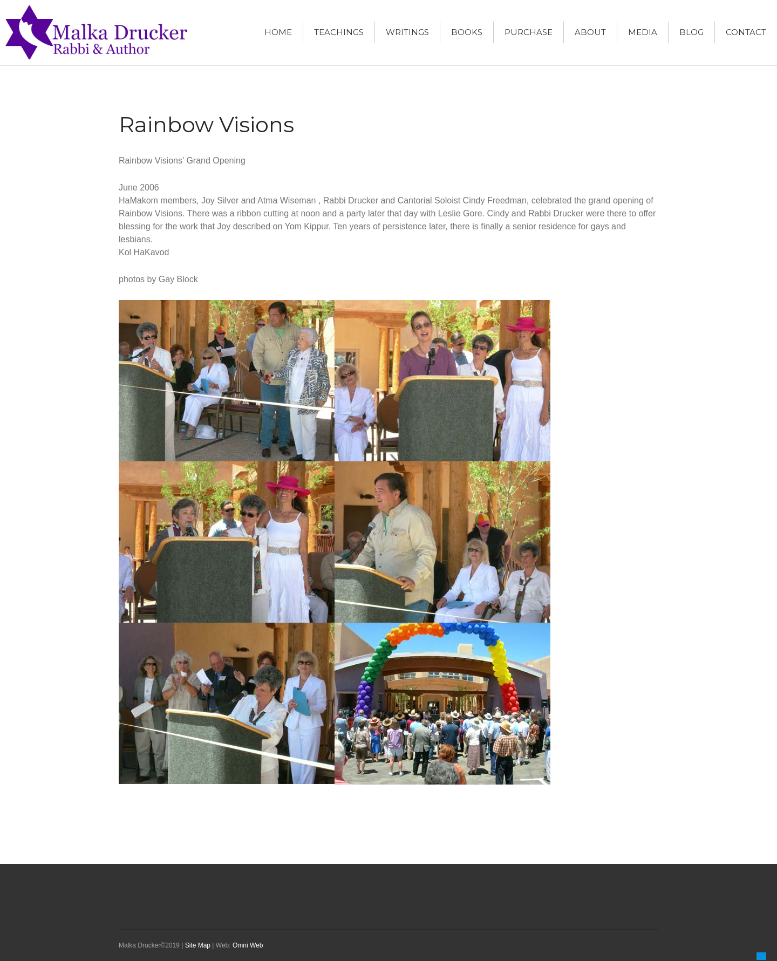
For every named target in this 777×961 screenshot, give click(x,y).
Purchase (529, 32)
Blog (691, 32)
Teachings (339, 32)
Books (466, 32)
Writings (407, 32)
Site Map (197, 945)
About (590, 32)
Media (642, 32)
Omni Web (248, 945)
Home (278, 32)
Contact (746, 32)
